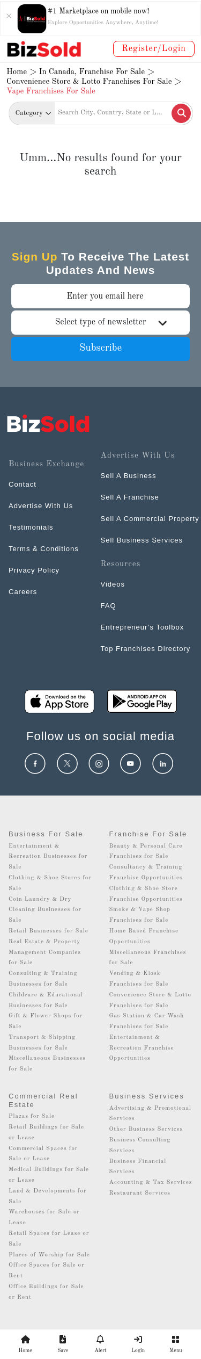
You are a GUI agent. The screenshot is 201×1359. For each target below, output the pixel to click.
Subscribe (100, 348)
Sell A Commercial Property (150, 519)
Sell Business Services (142, 540)
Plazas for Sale (32, 1116)
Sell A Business (129, 476)
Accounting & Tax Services (150, 1182)
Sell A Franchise (130, 497)
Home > (21, 72)
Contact (22, 484)
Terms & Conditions (44, 549)
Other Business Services (146, 1129)
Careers (23, 592)
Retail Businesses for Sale (48, 931)
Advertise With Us (41, 506)
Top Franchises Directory (146, 649)
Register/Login (154, 49)
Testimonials (31, 527)
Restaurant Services (140, 1193)
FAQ (108, 606)
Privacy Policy (34, 570)
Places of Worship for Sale (49, 1255)
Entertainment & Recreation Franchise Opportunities (141, 1048)
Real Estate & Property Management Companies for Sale (45, 952)
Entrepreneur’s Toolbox (142, 627)
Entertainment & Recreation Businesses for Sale (48, 857)
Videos (113, 584)
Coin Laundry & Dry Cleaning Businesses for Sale (45, 910)
